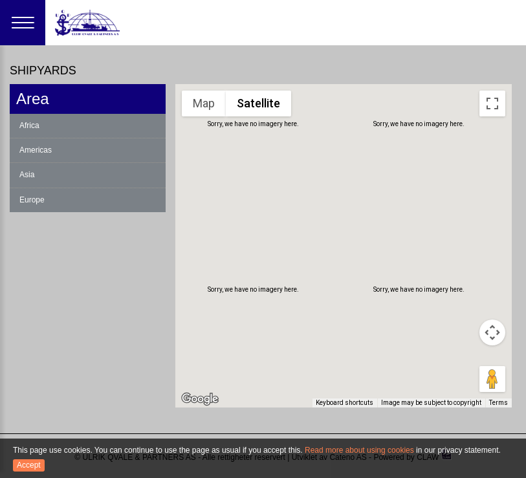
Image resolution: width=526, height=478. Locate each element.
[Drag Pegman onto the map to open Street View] (492, 379)
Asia (26, 174)
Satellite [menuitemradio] (258, 102)
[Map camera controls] (492, 332)
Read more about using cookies (359, 450)
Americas (35, 150)
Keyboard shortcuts (349, 403)
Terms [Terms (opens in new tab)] (499, 403)
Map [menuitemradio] (204, 102)
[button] (339, 179)
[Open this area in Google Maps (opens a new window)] (200, 399)
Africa (29, 125)
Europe (32, 199)
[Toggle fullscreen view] (492, 103)
